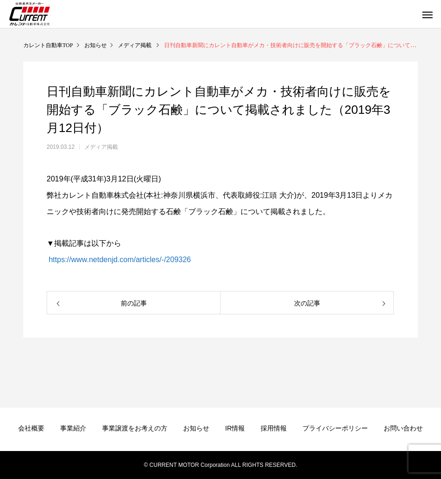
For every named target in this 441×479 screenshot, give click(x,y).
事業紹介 (73, 428)
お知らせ (196, 428)
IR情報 (235, 428)
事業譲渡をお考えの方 (134, 428)
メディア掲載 (101, 147)
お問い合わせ (403, 428)
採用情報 (274, 428)
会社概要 (31, 428)
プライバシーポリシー (335, 428)
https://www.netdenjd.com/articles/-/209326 (119, 260)
